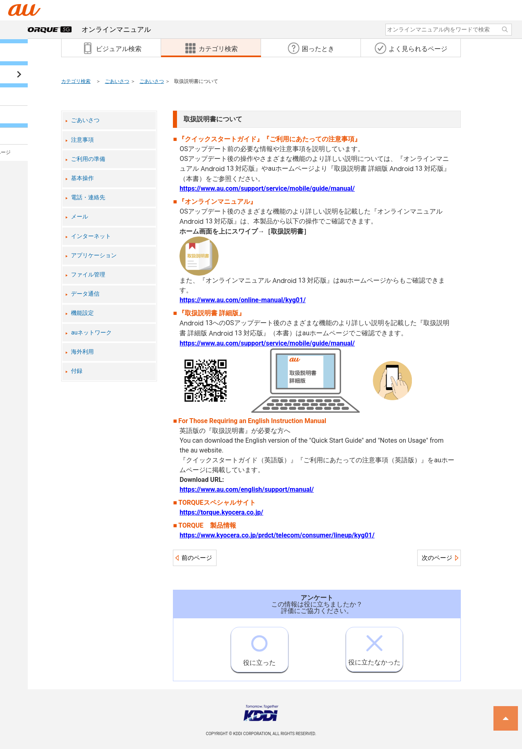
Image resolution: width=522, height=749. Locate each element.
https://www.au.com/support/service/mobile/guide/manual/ (267, 188)
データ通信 (85, 293)
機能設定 (82, 313)
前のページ (196, 558)
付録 (76, 371)
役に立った (259, 647)
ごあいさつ (117, 81)
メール (79, 216)
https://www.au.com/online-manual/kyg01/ (242, 300)
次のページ (437, 558)
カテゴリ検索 (76, 81)
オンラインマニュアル (87, 29)
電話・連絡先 (88, 197)
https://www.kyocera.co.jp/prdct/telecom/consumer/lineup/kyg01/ (276, 535)
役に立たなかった (374, 646)
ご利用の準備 (88, 159)
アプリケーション (94, 255)
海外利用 (82, 351)
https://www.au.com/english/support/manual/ (246, 489)
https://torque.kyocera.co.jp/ (221, 512)
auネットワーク (91, 332)
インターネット (91, 236)
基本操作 (82, 178)
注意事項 (82, 139)
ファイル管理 (88, 274)
